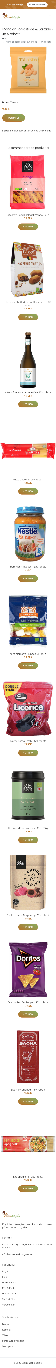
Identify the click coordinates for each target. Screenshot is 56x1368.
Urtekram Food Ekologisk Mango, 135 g (28, 214)
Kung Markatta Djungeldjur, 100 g (28, 653)
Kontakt (6, 1329)
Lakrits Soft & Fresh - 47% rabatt (28, 740)
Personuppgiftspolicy (13, 1340)
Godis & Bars (9, 1282)
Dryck (5, 1271)
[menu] (50, 16)
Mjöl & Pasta (8, 1288)
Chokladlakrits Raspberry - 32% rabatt (28, 915)
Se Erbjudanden (37, 4)
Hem (4, 38)
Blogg (5, 1324)
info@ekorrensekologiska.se (17, 1254)
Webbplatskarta (10, 1346)
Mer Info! (13, 117)
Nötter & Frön (9, 1293)
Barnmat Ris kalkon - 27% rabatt (28, 566)
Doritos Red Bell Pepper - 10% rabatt (28, 1002)
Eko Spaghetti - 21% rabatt (28, 1176)
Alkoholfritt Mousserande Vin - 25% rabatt (28, 392)
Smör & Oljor (9, 1299)
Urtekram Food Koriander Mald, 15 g (28, 828)
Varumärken (8, 1304)
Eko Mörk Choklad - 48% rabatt (28, 1089)
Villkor (5, 1335)
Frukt (4, 1277)
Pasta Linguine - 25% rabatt (28, 479)
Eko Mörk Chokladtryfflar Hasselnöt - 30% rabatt (28, 304)
